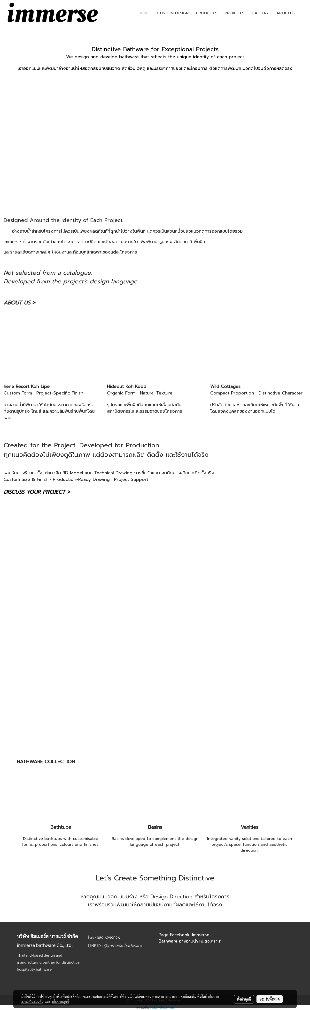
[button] (302, 13)
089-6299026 (108, 937)
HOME (144, 13)
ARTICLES (285, 13)
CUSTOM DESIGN (173, 13)
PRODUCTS (206, 13)
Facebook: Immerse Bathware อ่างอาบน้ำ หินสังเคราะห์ (190, 938)
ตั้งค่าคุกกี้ (244, 999)
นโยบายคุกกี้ (60, 1001)
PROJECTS (234, 13)
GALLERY (260, 13)
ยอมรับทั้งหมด (269, 999)
